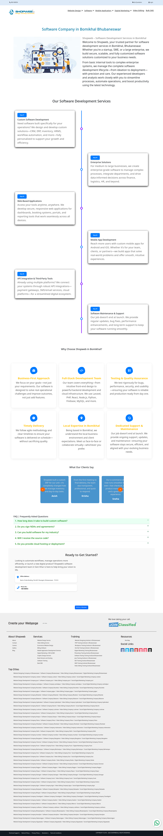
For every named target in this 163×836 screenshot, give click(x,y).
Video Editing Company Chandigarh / (73, 796)
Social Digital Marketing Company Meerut (89, 803)
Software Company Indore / (49, 782)
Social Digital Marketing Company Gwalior (89, 800)
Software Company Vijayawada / (53, 822)
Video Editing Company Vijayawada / (73, 822)
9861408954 (13, 2)
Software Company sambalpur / (53, 684)
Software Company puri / (47, 680)
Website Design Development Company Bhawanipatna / (29, 811)
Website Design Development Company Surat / (26, 778)
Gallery (14, 648)
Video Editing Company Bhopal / (67, 793)
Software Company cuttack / (50, 677)
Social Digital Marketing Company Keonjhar (92, 814)
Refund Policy (25, 833)
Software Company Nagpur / (50, 767)
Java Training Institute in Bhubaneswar (85, 658)
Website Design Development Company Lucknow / (27, 709)
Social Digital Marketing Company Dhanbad (92, 724)
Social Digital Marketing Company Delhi (84, 731)
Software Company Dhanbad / (51, 724)
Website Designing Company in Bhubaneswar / (26, 673)
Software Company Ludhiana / (51, 807)
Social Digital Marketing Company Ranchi (87, 706)
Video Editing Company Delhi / (64, 731)
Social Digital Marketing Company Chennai (91, 742)
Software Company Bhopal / (49, 793)
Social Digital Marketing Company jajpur (85, 691)
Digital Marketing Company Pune (82, 746)
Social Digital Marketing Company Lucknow (92, 709)
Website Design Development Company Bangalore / (28, 738)
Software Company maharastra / (53, 727)
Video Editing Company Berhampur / (73, 749)
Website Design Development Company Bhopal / (27, 793)
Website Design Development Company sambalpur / (28, 684)
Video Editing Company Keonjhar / (70, 814)
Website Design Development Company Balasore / (27, 698)
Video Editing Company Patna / (65, 720)
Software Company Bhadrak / (50, 695)
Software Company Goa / (47, 756)
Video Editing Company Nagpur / (68, 767)
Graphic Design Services (44, 655)
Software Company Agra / (47, 785)
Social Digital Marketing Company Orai (83, 753)
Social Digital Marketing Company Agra (84, 785)
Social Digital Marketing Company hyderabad (96, 702)
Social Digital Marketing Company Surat (85, 778)
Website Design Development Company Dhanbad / (27, 724)
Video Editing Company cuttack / (67, 677)
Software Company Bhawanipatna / (56, 811)
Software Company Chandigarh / (53, 796)
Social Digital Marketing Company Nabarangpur (101, 818)
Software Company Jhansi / (48, 713)
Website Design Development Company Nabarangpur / (29, 818)
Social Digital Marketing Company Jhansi (86, 713)
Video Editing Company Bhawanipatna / (77, 811)
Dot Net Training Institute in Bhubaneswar (87, 648)
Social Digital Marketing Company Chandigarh (98, 796)
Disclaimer (45, 833)
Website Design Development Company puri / (26, 680)
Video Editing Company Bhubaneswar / (72, 673)
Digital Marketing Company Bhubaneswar (95, 673)
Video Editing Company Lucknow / (69, 709)
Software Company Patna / (48, 720)
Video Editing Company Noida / (65, 760)
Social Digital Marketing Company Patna (85, 720)
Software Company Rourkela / (51, 688)
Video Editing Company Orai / (63, 753)
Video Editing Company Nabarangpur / (76, 818)
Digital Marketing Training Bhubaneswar (86, 650)
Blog (13, 650)
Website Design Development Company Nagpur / (27, 767)
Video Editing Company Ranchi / (66, 706)
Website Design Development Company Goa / (26, 756)
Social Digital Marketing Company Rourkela (92, 688)
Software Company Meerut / (50, 803)
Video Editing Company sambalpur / (72, 684)
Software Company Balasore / (50, 698)
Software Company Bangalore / (52, 738)
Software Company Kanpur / (50, 717)
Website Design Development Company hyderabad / (28, 702)
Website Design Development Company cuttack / (27, 677)
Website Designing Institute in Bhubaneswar (87, 640)
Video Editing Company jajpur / (65, 691)
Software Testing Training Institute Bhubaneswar (88, 655)
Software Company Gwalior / (50, 800)
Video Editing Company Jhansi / (65, 713)
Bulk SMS (40, 663)
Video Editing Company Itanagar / (69, 774)
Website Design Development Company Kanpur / (27, 717)
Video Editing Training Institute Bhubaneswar (87, 666)
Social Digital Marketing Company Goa (82, 756)
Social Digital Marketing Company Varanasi (91, 764)
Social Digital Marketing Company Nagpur (89, 767)
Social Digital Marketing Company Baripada (92, 789)
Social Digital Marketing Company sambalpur (96, 684)
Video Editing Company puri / (62, 680)
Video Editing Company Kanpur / (67, 717)
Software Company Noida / (48, 760)
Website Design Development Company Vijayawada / (28, 822)
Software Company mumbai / (50, 735)
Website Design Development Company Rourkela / (27, 688)
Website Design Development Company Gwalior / (27, 800)
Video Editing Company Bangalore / (72, 738)
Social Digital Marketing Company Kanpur (89, 717)
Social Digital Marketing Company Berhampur (97, 749)
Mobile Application (104, 10)
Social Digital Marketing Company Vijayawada (97, 822)
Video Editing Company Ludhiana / (70, 807)
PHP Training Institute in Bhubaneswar (86, 643)
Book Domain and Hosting (44, 658)
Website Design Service (44, 640)
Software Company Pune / (47, 746)
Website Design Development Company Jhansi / (26, 713)
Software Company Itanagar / (50, 774)
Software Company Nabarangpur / (55, 818)
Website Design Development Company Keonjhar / (27, 814)
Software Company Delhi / (47, 731)
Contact (14, 643)
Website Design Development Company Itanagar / (27, 774)
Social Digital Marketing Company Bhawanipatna (103, 811)
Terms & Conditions (56, 833)
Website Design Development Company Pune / (26, 746)
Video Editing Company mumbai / (68, 735)
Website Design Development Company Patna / (26, 720)
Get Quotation (137, 2)
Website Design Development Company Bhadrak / (27, 695)
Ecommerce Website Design (45, 645)
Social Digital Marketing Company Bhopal (88, 793)
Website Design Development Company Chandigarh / (28, 796)
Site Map (127, 640)
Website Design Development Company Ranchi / (27, 706)
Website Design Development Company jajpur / (26, 691)
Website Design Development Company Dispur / (27, 771)
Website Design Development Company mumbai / (27, 735)
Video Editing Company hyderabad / (72, 702)
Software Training (42, 660)
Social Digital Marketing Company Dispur (87, 771)
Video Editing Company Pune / (64, 746)
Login (150, 2)
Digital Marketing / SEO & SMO (46, 653)
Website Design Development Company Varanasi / (27, 764)
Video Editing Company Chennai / (68, 742)
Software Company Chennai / (50, 742)
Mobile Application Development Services (49, 650)
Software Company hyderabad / (53, 702)
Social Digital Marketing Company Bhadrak (91, 695)
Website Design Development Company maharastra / (28, 727)
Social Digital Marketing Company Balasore (91, 698)
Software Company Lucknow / (51, 709)
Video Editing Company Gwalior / (68, 800)
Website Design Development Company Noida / (26, 760)
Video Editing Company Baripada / (69, 789)
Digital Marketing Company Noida (84, 760)
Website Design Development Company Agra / (26, 785)
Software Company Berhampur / (53, 749)
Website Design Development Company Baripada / (27, 789)
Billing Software (41, 648)
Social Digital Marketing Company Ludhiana (92, 807)
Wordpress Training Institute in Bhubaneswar (88, 645)
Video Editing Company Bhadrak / (68, 695)
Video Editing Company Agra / (63, 785)
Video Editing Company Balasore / (69, 698)
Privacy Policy (35, 833)
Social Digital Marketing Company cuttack (88, 677)
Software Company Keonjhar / (51, 814)
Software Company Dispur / (49, 771)
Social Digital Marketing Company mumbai (91, 735)
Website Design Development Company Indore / (27, 782)
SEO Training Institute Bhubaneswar (85, 660)
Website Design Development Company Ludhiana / (27, 807)
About (14, 640)
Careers (14, 645)
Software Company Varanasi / (50, 764)
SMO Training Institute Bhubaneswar (85, 663)
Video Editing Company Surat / (64, 778)
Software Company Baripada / (51, 789)
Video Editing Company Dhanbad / (70, 724)
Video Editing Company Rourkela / (69, 688)
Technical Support (14, 833)
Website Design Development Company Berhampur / (28, 749)
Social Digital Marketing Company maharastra (97, 727)
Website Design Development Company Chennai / (27, 742)
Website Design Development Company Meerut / (27, 803)
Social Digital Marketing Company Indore (87, 782)
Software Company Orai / (47, 753)
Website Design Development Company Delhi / (26, 731)
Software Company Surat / (48, 778)
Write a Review (81, 607)
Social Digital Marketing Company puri (82, 680)
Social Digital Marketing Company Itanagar (91, 774)
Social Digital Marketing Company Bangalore (94, 738)
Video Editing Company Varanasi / (69, 764)
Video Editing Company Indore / (66, 782)
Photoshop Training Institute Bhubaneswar (87, 653)
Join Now (45, 623)
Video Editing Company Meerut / (67, 803)
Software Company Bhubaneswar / (50, 673)
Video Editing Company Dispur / (66, 771)
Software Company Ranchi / (49, 706)
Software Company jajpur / (48, 691)
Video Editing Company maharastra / (73, 727)
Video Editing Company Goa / (62, 756)
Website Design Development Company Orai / (26, 753)
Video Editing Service (43, 643)
